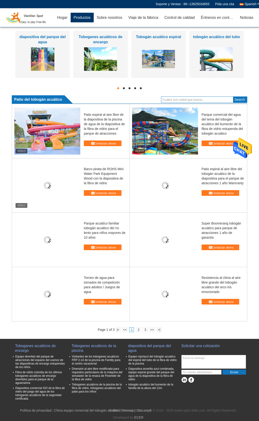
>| (159, 330)
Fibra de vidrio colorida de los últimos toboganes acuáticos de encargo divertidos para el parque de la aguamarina (38, 378)
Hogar (62, 18)
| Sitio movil (142, 410)
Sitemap (127, 410)
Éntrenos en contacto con (219, 18)
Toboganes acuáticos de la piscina (94, 348)
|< (118, 330)
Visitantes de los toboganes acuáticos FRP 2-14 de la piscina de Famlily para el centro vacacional (96, 360)
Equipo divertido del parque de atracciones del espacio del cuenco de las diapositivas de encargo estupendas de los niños (40, 362)
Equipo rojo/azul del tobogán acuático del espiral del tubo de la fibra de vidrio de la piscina (152, 360)
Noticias (246, 18)
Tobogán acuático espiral (158, 37)
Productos (82, 18)
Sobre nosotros (109, 18)
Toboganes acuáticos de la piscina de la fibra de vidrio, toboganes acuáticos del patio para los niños (97, 388)
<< (125, 330)
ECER (138, 417)
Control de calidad (179, 18)
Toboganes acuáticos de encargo (35, 348)
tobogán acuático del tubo (216, 37)
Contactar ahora (105, 143)
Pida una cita (224, 4)
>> (152, 330)
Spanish (251, 4)
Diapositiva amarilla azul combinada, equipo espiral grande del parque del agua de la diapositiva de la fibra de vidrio (151, 374)
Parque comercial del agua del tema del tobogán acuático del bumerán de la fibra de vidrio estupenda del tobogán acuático (222, 124)
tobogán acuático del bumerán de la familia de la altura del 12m (150, 386)
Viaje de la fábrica (143, 18)
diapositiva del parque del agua (149, 348)
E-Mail (114, 410)
